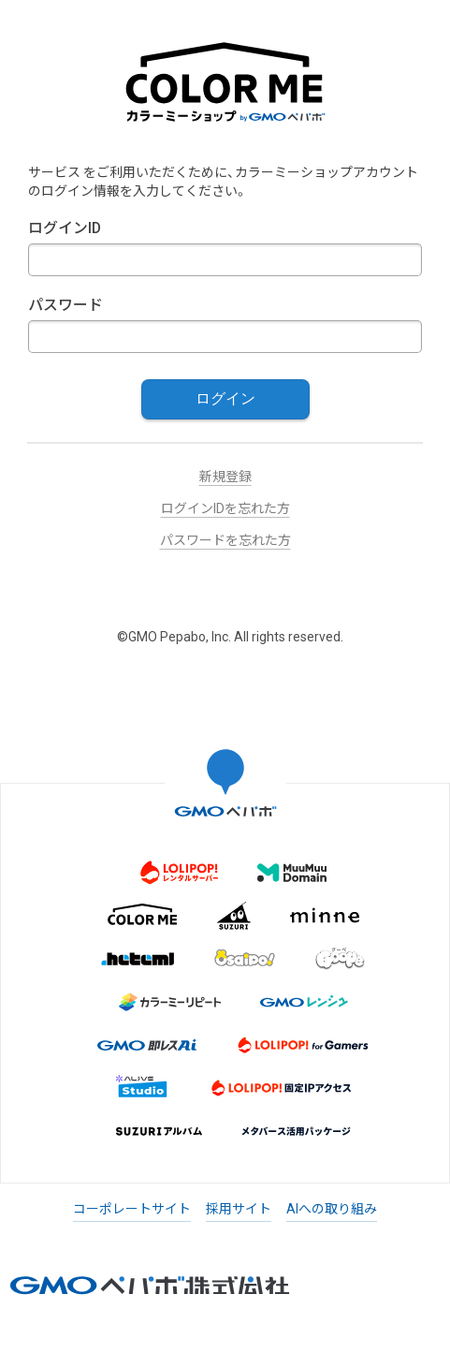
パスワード (65, 305)
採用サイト (238, 1208)
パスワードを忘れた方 (225, 540)
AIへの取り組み (331, 1208)
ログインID (64, 228)
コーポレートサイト (132, 1208)
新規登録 (225, 476)
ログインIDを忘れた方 (225, 508)
